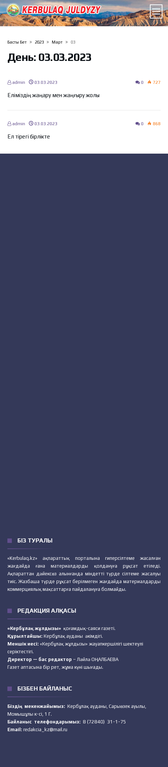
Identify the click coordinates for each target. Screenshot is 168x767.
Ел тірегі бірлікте (28, 136)
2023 (39, 42)
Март (57, 42)
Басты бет (17, 42)
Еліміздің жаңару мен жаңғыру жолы (53, 95)
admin (16, 82)
